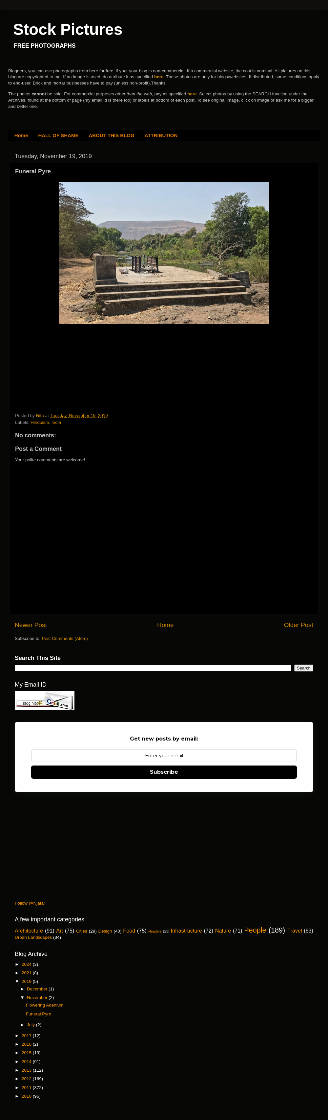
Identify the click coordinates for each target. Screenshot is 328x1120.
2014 (27, 1061)
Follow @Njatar (30, 903)
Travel (294, 931)
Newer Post (31, 624)
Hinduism (40, 422)
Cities (81, 931)
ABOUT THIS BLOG (111, 135)
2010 (27, 1096)
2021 (27, 972)
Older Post (298, 624)
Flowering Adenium (45, 1005)
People (255, 930)
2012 (27, 1078)
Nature (223, 931)
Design (105, 931)
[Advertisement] (64, 367)
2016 (27, 1044)
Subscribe (164, 772)
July (31, 1024)
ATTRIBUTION (161, 135)
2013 (27, 1070)
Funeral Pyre (38, 1013)
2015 (27, 1052)
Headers (155, 931)
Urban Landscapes (33, 937)
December (38, 988)
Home (21, 135)
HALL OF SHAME (58, 135)
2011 (27, 1087)
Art (59, 931)
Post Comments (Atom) (65, 638)
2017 (27, 1035)
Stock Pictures (67, 29)
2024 (27, 964)
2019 (27, 981)
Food (129, 931)
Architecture (29, 931)
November (38, 997)
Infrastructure (186, 931)
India (56, 422)
